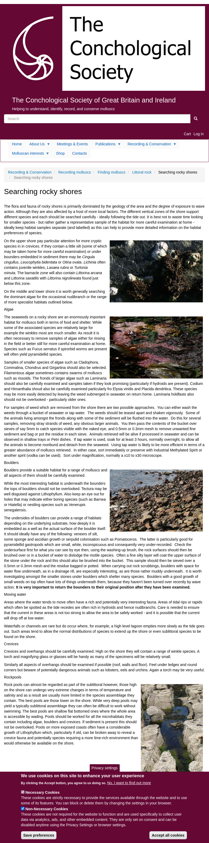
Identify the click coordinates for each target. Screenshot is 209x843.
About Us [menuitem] (38, 145)
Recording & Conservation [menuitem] (150, 145)
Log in (199, 134)
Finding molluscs (111, 172)
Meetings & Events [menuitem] (72, 144)
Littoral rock (141, 172)
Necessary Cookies (42, 797)
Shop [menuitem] (60, 153)
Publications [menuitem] (106, 145)
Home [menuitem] (17, 144)
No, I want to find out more (129, 788)
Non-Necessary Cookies (46, 814)
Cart (187, 134)
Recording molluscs (74, 172)
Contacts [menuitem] (79, 153)
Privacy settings (104, 773)
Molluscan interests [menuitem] (29, 154)
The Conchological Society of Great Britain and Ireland (94, 100)
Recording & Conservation (29, 172)
